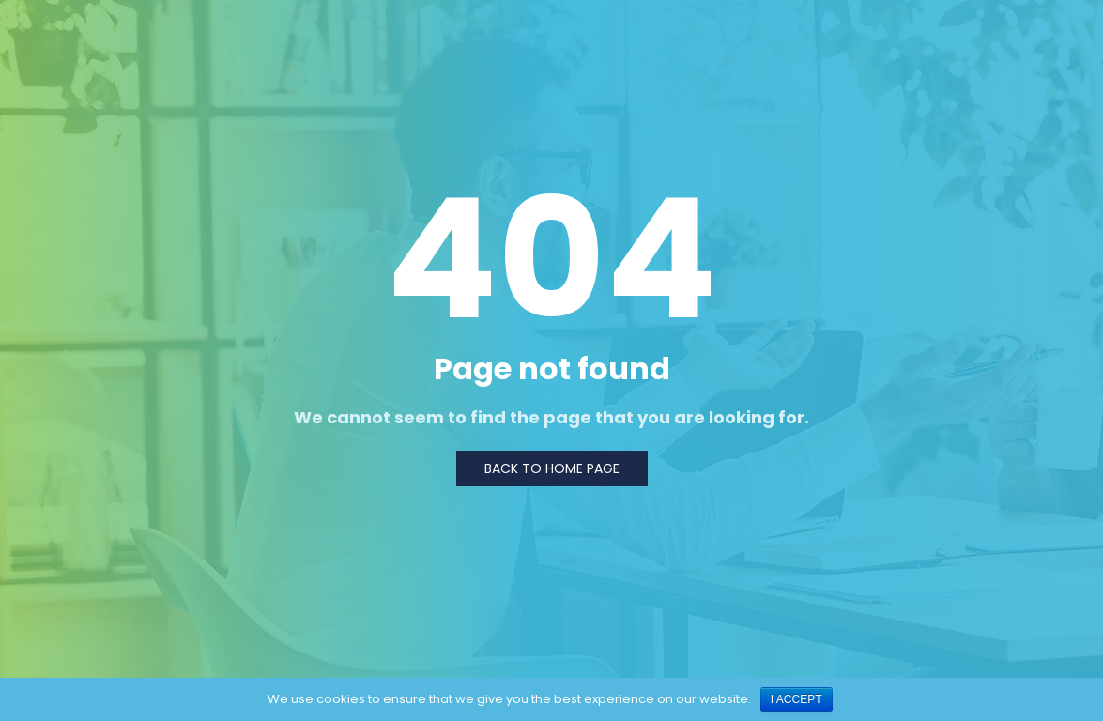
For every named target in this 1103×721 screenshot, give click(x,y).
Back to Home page (552, 468)
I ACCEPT (796, 699)
